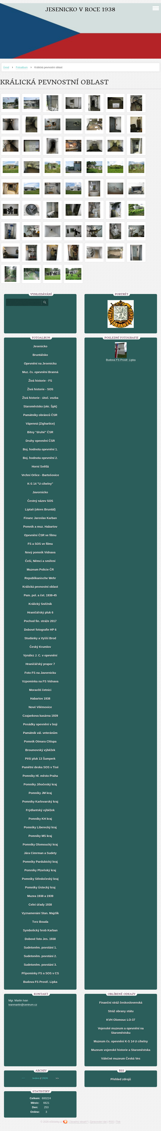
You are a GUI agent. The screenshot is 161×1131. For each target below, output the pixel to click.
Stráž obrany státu (121, 1011)
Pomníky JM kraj (40, 793)
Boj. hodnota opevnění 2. (40, 458)
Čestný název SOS (40, 501)
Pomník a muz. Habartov (40, 526)
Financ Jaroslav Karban (40, 518)
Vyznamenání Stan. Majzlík (40, 913)
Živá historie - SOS (40, 389)
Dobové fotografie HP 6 (40, 629)
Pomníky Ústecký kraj (40, 887)
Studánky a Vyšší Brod (40, 638)
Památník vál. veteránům (40, 733)
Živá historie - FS (40, 380)
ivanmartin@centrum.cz (22, 1004)
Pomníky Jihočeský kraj (40, 784)
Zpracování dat (98, 1121)
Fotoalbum (22, 67)
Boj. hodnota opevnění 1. (40, 449)
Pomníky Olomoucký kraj (40, 844)
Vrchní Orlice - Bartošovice (40, 475)
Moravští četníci (40, 690)
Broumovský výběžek (40, 750)
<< (23, 1078)
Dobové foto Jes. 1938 (40, 939)
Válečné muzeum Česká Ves (120, 1058)
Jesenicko (40, 346)
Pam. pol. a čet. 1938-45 (40, 595)
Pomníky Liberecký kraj (40, 827)
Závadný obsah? (78, 1121)
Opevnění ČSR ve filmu (40, 535)
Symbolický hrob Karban (40, 930)
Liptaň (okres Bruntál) (40, 509)
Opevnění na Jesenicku (40, 363)
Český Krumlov (40, 647)
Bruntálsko (40, 355)
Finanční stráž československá (120, 1002)
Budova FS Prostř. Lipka (40, 982)
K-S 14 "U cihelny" (40, 483)
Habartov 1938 (40, 698)
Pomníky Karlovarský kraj (40, 801)
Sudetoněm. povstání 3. (40, 964)
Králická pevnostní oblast (40, 586)
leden (36, 1078)
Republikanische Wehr (40, 578)
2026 (45, 1078)
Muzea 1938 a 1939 (40, 896)
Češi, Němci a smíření (40, 561)
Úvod (6, 67)
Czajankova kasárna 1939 (40, 715)
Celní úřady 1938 (40, 904)
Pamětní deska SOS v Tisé (40, 767)
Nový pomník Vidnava (40, 552)
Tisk (118, 1121)
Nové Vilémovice (40, 707)
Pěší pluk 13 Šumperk (40, 758)
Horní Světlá (40, 466)
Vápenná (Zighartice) (40, 423)
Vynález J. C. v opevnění (40, 655)
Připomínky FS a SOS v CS (40, 973)
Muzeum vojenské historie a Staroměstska (120, 1050)
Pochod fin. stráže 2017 (40, 621)
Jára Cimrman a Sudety (40, 853)
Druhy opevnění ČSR (40, 440)
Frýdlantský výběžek (40, 810)
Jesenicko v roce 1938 (80, 9)
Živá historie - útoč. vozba (40, 398)
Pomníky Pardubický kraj (40, 861)
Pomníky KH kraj (40, 818)
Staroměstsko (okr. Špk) (40, 406)
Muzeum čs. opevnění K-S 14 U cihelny (121, 1041)
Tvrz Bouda (40, 921)
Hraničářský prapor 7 (40, 664)
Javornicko (40, 492)
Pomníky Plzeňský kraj (40, 870)
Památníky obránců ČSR (40, 415)
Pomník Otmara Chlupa (40, 741)
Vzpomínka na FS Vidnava (40, 681)
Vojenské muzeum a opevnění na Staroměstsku (121, 1030)
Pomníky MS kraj (40, 836)
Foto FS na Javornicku (40, 672)
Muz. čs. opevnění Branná (40, 372)
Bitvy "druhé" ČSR (40, 432)
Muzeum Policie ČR (40, 569)
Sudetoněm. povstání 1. (40, 947)
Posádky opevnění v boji (40, 724)
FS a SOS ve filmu (40, 544)
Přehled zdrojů (120, 1079)
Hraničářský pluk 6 (40, 612)
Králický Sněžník (40, 604)
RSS (111, 1121)
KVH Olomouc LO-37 (120, 1019)
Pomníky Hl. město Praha (40, 776)
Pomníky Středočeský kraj (40, 879)
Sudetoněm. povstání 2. (40, 956)
